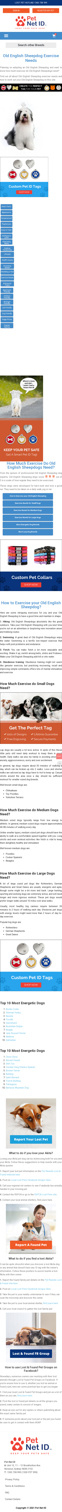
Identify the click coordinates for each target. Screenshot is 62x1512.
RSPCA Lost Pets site (45, 1194)
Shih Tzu (10, 1063)
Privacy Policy (12, 1479)
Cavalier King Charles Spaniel (20, 1067)
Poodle (9, 1019)
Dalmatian (11, 1040)
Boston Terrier (13, 1070)
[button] (6, 35)
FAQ (7, 1492)
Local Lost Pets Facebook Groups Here (31, 1180)
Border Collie (12, 1009)
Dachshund (11, 1023)
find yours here (50, 1303)
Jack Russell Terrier (16, 1033)
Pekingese (11, 1084)
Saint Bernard (12, 1077)
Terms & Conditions (15, 1486)
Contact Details (12, 1499)
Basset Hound (13, 1060)
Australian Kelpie (14, 1026)
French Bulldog (13, 1081)
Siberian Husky (13, 1012)
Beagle (9, 1029)
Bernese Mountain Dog (17, 1087)
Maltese (10, 1036)
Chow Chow (12, 1056)
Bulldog (9, 1074)
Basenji (9, 1016)
